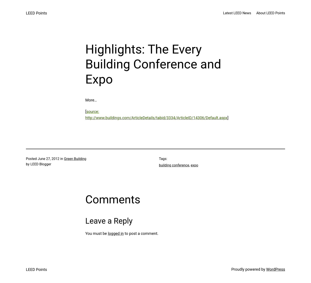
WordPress (275, 269)
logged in (116, 233)
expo (194, 165)
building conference (174, 165)
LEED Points (36, 13)
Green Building (75, 159)
